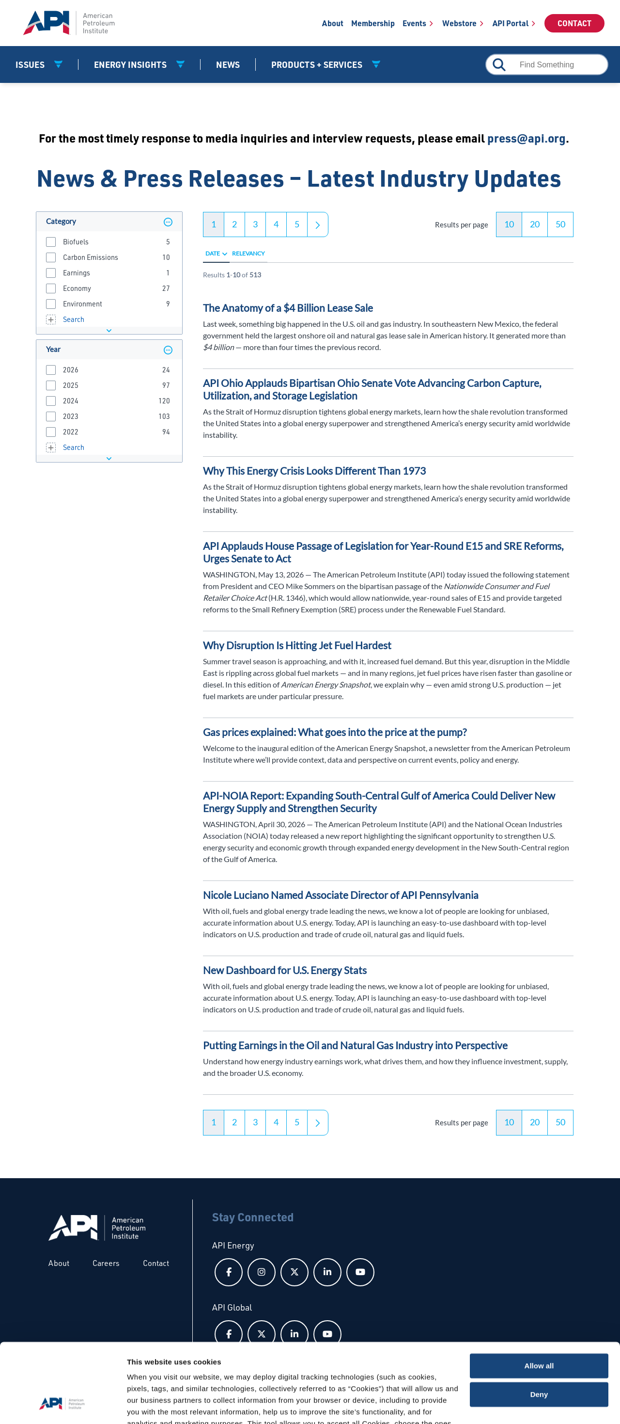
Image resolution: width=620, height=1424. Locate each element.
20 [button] (535, 224)
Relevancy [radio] (248, 253)
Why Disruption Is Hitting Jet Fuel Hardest (297, 645)
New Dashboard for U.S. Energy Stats (285, 970)
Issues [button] (31, 64)
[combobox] (546, 64)
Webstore (459, 23)
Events (414, 23)
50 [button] (560, 224)
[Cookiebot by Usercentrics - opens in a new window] (62, 1405)
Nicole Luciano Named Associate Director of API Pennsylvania (341, 895)
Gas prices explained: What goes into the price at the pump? (334, 732)
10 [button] (509, 224)
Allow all (539, 1297)
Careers (106, 1263)
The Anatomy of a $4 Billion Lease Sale (288, 308)
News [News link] (228, 64)
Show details (149, 1405)
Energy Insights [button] (131, 64)
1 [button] (213, 224)
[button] (168, 221)
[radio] (224, 253)
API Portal (510, 23)
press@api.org (526, 137)
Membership (373, 23)
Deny (539, 1325)
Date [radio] (212, 253)
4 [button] (276, 224)
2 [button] (234, 224)
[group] (109, 241)
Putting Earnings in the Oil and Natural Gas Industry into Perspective (355, 1045)
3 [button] (255, 224)
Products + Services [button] (317, 64)
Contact (574, 23)
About (332, 23)
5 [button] (296, 224)
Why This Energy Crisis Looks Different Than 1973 (314, 470)
